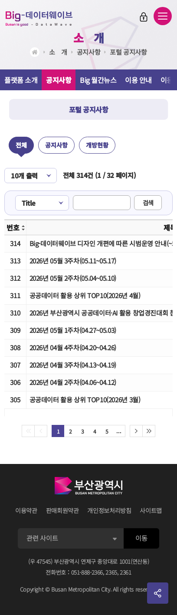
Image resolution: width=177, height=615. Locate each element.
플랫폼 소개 (20, 80)
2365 (111, 572)
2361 (125, 572)
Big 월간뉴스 (98, 80)
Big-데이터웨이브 (39, 19)
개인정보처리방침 (109, 510)
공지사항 (89, 51)
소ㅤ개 (88, 37)
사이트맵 (151, 510)
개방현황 (97, 145)
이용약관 (26, 510)
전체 (21, 145)
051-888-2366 (87, 572)
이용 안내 (138, 80)
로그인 (143, 16)
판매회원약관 (62, 510)
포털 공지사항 (128, 51)
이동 (141, 538)
